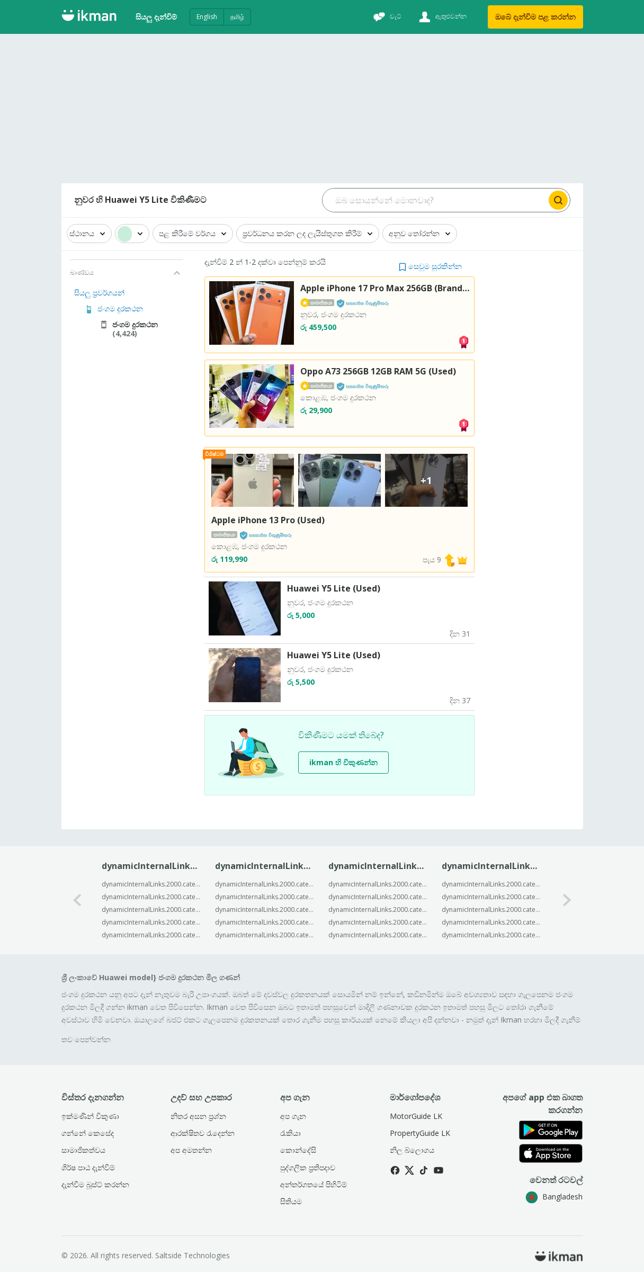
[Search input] (435, 200)
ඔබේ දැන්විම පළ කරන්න (535, 17)
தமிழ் (237, 16)
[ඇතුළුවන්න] (441, 16)
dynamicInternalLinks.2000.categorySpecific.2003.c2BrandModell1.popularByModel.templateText (151, 884)
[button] (430, 266)
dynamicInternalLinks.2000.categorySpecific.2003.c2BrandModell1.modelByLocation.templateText (377, 884)
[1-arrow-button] (567, 900)
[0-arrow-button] (77, 900)
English (206, 16)
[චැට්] (386, 16)
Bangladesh (554, 1197)
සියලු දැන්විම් (156, 17)
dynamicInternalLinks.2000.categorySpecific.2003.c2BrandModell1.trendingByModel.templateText (264, 884)
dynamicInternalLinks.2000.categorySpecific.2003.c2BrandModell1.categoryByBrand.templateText (491, 884)
